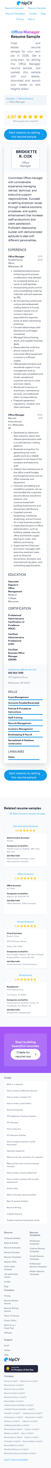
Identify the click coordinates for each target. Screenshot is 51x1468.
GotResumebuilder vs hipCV (16, 1425)
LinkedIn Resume (14, 1214)
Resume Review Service (11, 1302)
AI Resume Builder (12, 1238)
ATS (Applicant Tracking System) (21, 1116)
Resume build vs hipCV (14, 1393)
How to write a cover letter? (19, 1103)
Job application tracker (11, 1275)
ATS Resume (12, 1122)
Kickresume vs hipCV (13, 1417)
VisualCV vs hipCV (12, 1413)
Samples (10, 98)
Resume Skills (10, 1262)
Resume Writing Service (11, 1309)
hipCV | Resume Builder (16, 1459)
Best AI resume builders (17, 1201)
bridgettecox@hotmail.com (22, 669)
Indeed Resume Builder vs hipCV (18, 1405)
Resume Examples (14, 8)
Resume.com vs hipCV (14, 1389)
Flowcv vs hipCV (32, 1429)
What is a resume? (15, 1084)
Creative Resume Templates (37, 1249)
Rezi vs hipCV (27, 1433)
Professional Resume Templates (38, 1265)
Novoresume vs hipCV (14, 1385)
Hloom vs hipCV (31, 1437)
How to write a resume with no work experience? (23, 1180)
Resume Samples (37, 8)
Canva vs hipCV (11, 1381)
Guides (33, 13)
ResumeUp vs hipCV (13, 1437)
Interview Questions (15, 1151)
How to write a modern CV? (19, 1097)
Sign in (31, 19)
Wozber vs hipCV (11, 1433)
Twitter (7, 1350)
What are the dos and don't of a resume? (25, 1157)
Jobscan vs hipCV (30, 1421)
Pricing (19, 19)
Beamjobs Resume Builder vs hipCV (20, 1453)
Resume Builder (11, 1243)
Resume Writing (14, 1207)
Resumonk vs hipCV (34, 1417)
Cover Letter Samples (9, 1267)
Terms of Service (11, 1316)
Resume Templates (15, 13)
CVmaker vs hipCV (12, 1441)
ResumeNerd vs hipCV (14, 1445)
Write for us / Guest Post (10, 1326)
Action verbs (12, 1188)
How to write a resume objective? (22, 1173)
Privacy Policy (10, 1320)
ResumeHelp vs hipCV (33, 1441)
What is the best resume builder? (21, 1195)
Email (6, 1345)
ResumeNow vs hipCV (14, 1401)
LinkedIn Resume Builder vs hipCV (19, 1409)
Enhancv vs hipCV (12, 1421)
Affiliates (8, 1333)
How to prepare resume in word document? (21, 1143)
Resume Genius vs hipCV (15, 1397)
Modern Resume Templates (37, 1272)
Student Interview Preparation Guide (23, 1220)
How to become (14, 1129)
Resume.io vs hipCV (29, 1381)
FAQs (6, 1355)
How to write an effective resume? (22, 1090)
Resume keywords (15, 1110)
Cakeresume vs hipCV (32, 1413)
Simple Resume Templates (37, 1257)
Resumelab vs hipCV (13, 1429)
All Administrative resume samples (27, 813)
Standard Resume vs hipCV (16, 1449)
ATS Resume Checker (16, 1135)
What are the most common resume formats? (23, 1165)
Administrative (25, 98)
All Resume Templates (35, 1242)
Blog (43, 13)
